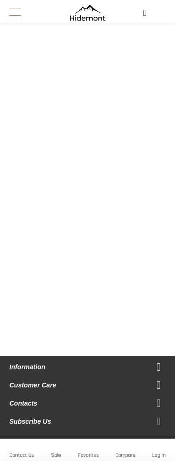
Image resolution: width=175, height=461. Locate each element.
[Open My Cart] (162, 15)
